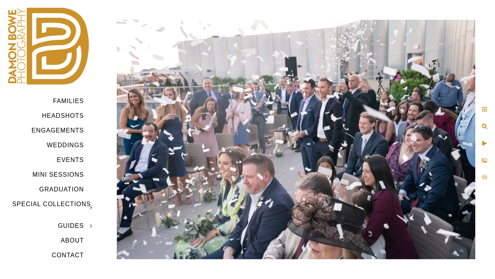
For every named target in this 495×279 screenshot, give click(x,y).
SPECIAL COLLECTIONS (51, 204)
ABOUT (72, 240)
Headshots (63, 115)
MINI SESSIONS (58, 174)
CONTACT (68, 255)
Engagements (58, 130)
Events (70, 160)
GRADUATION (61, 189)
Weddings (65, 145)
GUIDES (71, 225)
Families (68, 101)
